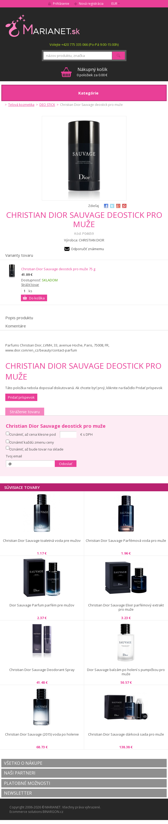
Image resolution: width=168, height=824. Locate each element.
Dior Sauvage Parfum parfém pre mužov (42, 605)
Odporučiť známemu (87, 248)
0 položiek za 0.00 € (92, 71)
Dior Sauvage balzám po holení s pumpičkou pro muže (126, 672)
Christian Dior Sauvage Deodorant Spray (42, 670)
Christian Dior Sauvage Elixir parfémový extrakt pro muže (126, 607)
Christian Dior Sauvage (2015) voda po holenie (42, 734)
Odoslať (65, 463)
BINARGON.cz (53, 811)
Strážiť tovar (30, 284)
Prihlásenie (61, 3)
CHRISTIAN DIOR (91, 240)
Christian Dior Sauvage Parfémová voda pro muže (126, 540)
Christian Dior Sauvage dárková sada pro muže (126, 734)
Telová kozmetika (21, 104)
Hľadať (118, 56)
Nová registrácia (91, 3)
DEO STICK (47, 104)
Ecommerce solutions (26, 811)
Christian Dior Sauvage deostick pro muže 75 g (58, 269)
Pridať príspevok (21, 397)
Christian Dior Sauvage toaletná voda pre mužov (42, 540)
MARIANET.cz (43, 25)
